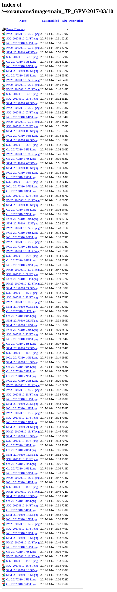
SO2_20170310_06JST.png (22, 181)
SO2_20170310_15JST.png (22, 560)
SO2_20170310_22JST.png (22, 334)
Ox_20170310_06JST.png (21, 260)
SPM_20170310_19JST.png (22, 436)
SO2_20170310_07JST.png (22, 112)
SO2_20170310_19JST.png (22, 440)
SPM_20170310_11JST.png (22, 325)
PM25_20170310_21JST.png (23, 389)
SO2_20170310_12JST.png (22, 195)
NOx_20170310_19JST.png (22, 408)
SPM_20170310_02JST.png (22, 70)
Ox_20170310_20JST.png (21, 450)
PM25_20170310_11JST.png (22, 251)
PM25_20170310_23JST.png (23, 269)
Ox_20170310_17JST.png (21, 551)
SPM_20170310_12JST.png (22, 223)
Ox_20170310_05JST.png (21, 177)
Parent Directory (15, 29)
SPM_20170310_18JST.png (22, 496)
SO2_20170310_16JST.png (22, 565)
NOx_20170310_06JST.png (22, 237)
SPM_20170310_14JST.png (22, 514)
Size (64, 20)
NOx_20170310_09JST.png (22, 339)
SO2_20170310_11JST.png (22, 292)
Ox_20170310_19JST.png (21, 468)
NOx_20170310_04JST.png (22, 117)
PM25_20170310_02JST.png (23, 47)
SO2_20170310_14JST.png (22, 505)
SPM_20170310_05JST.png (22, 130)
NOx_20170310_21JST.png (22, 399)
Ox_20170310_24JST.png (21, 343)
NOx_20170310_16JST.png (22, 547)
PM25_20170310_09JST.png (23, 241)
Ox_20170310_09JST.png (21, 315)
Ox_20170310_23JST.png (21, 371)
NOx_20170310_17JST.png (22, 519)
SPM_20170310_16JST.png (22, 574)
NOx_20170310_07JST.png (22, 186)
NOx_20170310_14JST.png (22, 482)
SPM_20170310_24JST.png (22, 288)
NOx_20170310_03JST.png (22, 172)
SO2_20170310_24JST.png (22, 255)
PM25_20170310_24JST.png (23, 228)
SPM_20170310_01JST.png (22, 52)
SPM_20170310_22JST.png (22, 348)
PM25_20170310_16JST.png (23, 556)
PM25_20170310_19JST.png (23, 413)
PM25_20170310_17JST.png (23, 523)
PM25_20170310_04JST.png (23, 80)
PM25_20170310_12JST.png (23, 200)
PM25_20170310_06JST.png (23, 154)
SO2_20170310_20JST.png (22, 394)
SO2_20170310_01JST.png (22, 38)
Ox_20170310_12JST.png (21, 214)
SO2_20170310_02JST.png (22, 57)
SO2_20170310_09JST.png (22, 274)
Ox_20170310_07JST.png (21, 158)
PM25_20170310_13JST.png (23, 431)
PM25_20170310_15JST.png (23, 542)
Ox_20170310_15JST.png (21, 579)
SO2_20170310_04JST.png (22, 93)
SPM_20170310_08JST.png (22, 163)
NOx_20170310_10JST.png (22, 357)
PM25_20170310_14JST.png (23, 491)
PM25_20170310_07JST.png (23, 89)
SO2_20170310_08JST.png (22, 144)
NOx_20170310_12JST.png (22, 218)
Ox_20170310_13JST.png (21, 445)
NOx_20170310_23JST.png (22, 265)
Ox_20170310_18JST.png (21, 500)
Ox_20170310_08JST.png (21, 191)
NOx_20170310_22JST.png (22, 329)
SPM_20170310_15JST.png (22, 570)
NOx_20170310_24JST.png (22, 246)
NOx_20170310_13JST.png (22, 422)
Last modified (50, 20)
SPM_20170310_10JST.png (22, 362)
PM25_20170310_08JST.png (23, 107)
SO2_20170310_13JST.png (22, 459)
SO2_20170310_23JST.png (22, 297)
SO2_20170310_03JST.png (22, 126)
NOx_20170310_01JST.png (22, 43)
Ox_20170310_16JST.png (21, 584)
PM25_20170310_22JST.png (23, 283)
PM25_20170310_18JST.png (23, 477)
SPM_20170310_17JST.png (22, 537)
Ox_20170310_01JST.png (21, 61)
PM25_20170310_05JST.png (23, 84)
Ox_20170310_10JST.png (21, 366)
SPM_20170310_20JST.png (22, 403)
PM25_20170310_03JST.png (23, 121)
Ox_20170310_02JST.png (21, 75)
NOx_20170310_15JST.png (22, 533)
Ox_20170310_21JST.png (21, 463)
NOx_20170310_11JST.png (22, 278)
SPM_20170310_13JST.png (22, 454)
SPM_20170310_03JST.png (22, 167)
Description (76, 20)
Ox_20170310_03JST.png (21, 209)
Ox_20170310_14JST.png (21, 510)
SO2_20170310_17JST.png (22, 528)
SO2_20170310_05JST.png (22, 98)
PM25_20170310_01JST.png (23, 33)
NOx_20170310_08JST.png (22, 232)
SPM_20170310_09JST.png (22, 306)
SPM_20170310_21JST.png (22, 426)
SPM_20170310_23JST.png (22, 320)
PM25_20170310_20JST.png (23, 385)
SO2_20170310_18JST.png (22, 487)
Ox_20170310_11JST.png (21, 311)
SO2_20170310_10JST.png (22, 352)
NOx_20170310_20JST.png (22, 380)
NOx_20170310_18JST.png (22, 473)
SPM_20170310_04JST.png (22, 103)
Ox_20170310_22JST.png (21, 376)
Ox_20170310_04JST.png (21, 149)
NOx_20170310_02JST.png (22, 66)
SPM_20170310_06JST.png (22, 204)
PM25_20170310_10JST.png (23, 302)
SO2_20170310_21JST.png (22, 417)
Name (22, 20)
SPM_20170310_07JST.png (22, 140)
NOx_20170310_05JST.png (22, 135)
